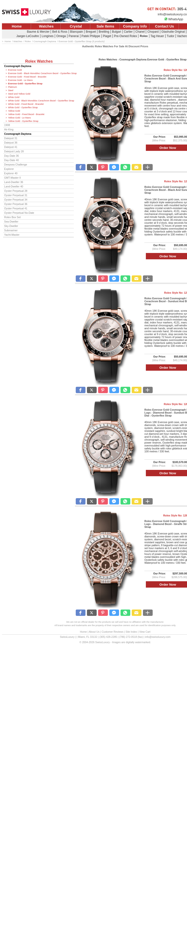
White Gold (13, 97)
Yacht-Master (11, 234)
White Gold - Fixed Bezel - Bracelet (26, 104)
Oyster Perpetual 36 (15, 204)
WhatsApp (173, 19)
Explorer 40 (11, 173)
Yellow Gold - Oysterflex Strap (23, 121)
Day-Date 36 (11, 155)
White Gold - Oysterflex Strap (23, 107)
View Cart (144, 631)
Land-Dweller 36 (13, 182)
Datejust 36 (10, 142)
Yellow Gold (14, 111)
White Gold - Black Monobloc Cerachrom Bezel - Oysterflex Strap (41, 100)
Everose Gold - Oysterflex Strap (25, 83)
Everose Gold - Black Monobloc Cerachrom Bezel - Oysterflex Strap (41, 73)
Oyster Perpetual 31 (15, 195)
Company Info (135, 26)
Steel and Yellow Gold (19, 94)
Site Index (131, 631)
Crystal (76, 26)
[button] (80, 167)
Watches (46, 26)
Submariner (11, 230)
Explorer (9, 168)
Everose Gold (15, 70)
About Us (94, 631)
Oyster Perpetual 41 (15, 208)
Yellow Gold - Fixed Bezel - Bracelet (26, 114)
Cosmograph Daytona (17, 66)
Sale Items (105, 26)
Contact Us (164, 26)
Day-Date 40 (11, 160)
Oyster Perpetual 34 (15, 199)
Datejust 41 (10, 146)
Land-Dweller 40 (13, 186)
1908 (7, 125)
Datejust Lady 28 (14, 151)
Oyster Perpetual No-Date (19, 212)
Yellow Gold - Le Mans (19, 117)
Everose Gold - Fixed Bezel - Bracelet (27, 77)
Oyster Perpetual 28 (15, 190)
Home (17, 26)
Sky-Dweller (11, 225)
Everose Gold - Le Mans (20, 80)
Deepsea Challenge (15, 164)
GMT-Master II (12, 177)
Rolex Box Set (12, 217)
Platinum (12, 87)
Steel (10, 90)
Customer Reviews (112, 631)
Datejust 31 (10, 138)
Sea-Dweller (11, 221)
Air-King (8, 129)
